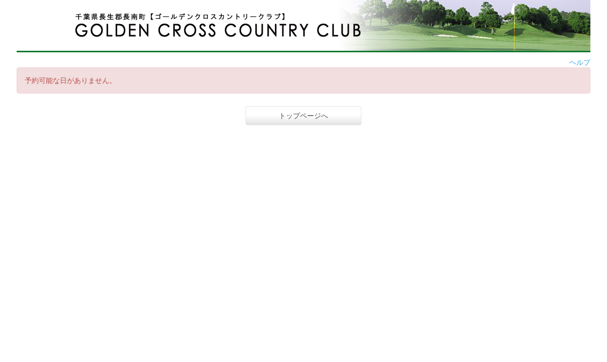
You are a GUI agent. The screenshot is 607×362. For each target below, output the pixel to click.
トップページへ (303, 116)
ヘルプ (579, 62)
